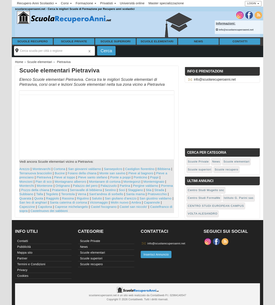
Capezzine (27, 206)
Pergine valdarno (145, 185)
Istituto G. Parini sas (239, 197)
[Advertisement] (97, 125)
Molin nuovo (120, 202)
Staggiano (135, 190)
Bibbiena (163, 169)
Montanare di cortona (105, 181)
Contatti (239, 41)
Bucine (60, 173)
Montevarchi (41, 169)
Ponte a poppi (120, 177)
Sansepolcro (113, 169)
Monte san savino (112, 173)
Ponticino (140, 177)
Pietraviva (44, 177)
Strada (159, 190)
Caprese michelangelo (71, 206)
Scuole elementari (157, 41)
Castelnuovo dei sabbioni (49, 211)
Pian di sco (43, 181)
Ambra (136, 202)
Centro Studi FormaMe (204, 197)
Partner (22, 258)
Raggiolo (52, 198)
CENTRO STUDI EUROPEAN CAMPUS (216, 205)
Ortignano (62, 185)
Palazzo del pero (85, 185)
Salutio (97, 198)
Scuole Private (74, 41)
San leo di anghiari (33, 202)
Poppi (154, 177)
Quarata (25, 198)
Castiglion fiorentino (140, 169)
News (198, 41)
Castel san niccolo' (133, 206)
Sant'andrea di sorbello (106, 194)
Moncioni (26, 181)
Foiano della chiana (82, 173)
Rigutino (83, 198)
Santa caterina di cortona (68, 202)
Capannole (152, 202)
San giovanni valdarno (84, 169)
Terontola (68, 194)
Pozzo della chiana (35, 190)
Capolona (45, 206)
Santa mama (135, 194)
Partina (125, 185)
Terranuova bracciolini (35, 173)
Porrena (167, 185)
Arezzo (24, 169)
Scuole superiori (116, 41)
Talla (39, 194)
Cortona (59, 169)
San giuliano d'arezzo (121, 198)
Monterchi (26, 185)
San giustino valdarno (155, 198)
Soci (122, 190)
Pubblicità (24, 246)
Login (253, 3)
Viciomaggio (99, 202)
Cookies (22, 275)
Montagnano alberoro (70, 181)
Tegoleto (52, 194)
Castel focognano (104, 206)
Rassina (68, 198)
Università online (132, 3)
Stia (149, 190)
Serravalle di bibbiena (86, 190)
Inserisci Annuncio (156, 254)
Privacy (22, 270)
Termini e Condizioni (31, 264)
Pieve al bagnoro (140, 173)
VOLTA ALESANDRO (202, 213)
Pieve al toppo (64, 177)
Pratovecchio (157, 194)
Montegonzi (132, 181)
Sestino (110, 190)
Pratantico (59, 190)
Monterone (45, 185)
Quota (38, 198)
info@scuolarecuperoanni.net (235, 29)
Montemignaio (153, 181)
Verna (82, 194)
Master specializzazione (166, 3)
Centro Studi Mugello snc (206, 190)
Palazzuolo (109, 185)
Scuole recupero (32, 41)
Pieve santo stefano (92, 177)
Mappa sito (24, 252)
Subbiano (26, 194)
